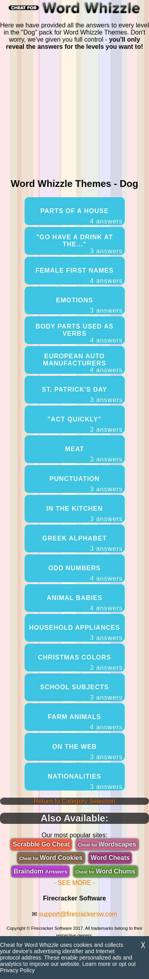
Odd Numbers (85, 573)
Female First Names (78, 276)
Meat (93, 454)
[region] (74, 112)
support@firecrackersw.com (78, 914)
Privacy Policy (17, 970)
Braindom (40, 871)
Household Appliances (76, 633)
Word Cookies (51, 857)
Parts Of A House (82, 216)
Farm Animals (85, 722)
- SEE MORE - (74, 882)
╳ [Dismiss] (143, 945)
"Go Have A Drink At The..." (79, 244)
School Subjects (81, 692)
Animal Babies (85, 603)
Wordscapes (107, 844)
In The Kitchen (84, 514)
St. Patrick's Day (82, 395)
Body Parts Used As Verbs (78, 333)
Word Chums (105, 871)
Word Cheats (110, 857)
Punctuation (85, 484)
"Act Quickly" (84, 424)
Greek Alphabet (83, 543)
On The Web (87, 752)
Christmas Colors (80, 662)
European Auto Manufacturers (82, 363)
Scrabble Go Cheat (41, 844)
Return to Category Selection (74, 801)
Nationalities (85, 782)
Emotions (89, 305)
